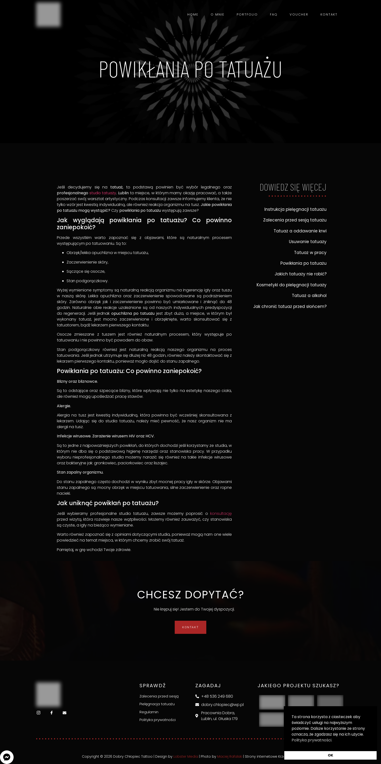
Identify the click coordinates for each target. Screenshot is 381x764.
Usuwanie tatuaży (308, 242)
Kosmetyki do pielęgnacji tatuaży (292, 285)
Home (193, 14)
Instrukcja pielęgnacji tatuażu (295, 209)
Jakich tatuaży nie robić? (301, 274)
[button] (7, 757)
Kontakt (329, 14)
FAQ (273, 14)
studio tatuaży (102, 193)
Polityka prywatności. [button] (312, 740)
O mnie (218, 14)
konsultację (221, 513)
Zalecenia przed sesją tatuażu (295, 220)
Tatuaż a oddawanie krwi (300, 231)
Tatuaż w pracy (310, 252)
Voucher (299, 14)
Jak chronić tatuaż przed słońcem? (290, 306)
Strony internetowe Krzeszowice (272, 756)
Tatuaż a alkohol (309, 295)
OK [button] (330, 755)
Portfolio (247, 14)
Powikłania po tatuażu (303, 263)
